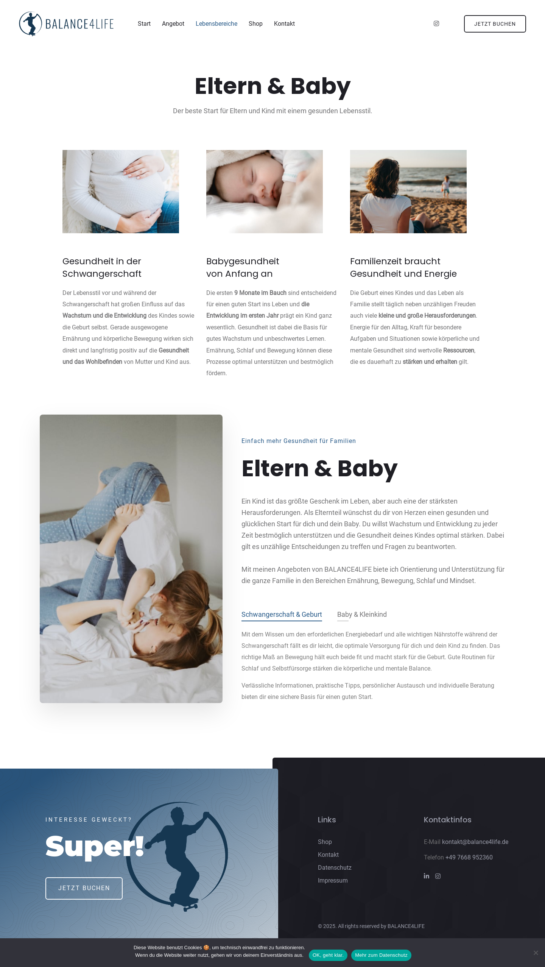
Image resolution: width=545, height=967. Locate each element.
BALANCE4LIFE (406, 928)
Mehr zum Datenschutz (381, 955)
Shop (256, 24)
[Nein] (535, 952)
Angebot (173, 24)
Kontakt (284, 24)
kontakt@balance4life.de (475, 843)
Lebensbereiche (216, 24)
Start (144, 24)
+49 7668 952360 (469, 859)
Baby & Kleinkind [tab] (362, 616)
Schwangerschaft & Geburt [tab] (281, 616)
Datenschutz (335, 869)
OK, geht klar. (328, 955)
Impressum (333, 882)
